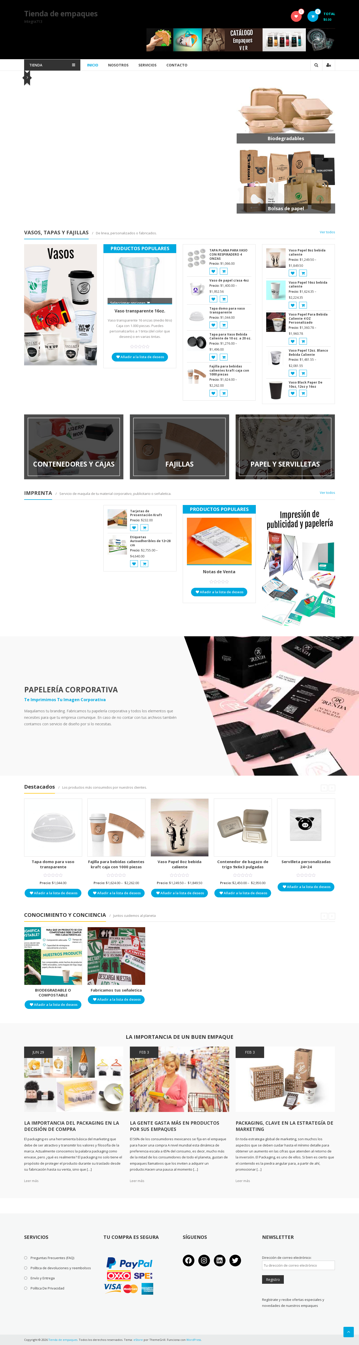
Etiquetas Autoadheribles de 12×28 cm (150, 541)
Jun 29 (38, 1052)
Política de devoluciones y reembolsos (61, 1268)
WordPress (194, 1340)
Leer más (31, 1180)
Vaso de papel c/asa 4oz (229, 280)
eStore (139, 1340)
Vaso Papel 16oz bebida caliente (308, 284)
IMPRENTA (38, 492)
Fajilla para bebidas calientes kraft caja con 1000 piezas (133, 128)
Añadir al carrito (157, 176)
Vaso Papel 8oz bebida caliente (307, 252)
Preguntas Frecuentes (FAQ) (52, 1257)
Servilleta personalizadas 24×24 (306, 864)
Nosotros (122, 65)
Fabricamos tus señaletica (116, 990)
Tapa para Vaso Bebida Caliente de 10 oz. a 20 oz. (230, 336)
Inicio (97, 65)
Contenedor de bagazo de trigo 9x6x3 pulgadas (242, 864)
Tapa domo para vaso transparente (227, 310)
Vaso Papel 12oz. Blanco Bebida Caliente (308, 352)
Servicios (152, 65)
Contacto (181, 65)
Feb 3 (144, 1052)
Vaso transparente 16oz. (140, 311)
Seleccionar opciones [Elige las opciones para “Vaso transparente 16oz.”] (130, 303)
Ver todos (327, 232)
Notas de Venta (219, 572)
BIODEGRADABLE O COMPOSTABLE (53, 992)
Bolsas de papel (286, 208)
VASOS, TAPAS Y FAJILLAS (56, 232)
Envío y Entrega (43, 1278)
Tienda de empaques (61, 13)
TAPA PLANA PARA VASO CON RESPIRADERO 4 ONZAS (228, 254)
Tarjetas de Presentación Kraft (146, 513)
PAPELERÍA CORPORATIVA (71, 689)
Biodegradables (286, 138)
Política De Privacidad (47, 1288)
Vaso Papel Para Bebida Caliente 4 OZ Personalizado (308, 318)
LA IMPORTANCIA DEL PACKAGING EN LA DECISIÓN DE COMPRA (72, 1126)
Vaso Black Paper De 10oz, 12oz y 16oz (305, 384)
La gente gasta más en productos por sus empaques (175, 1126)
